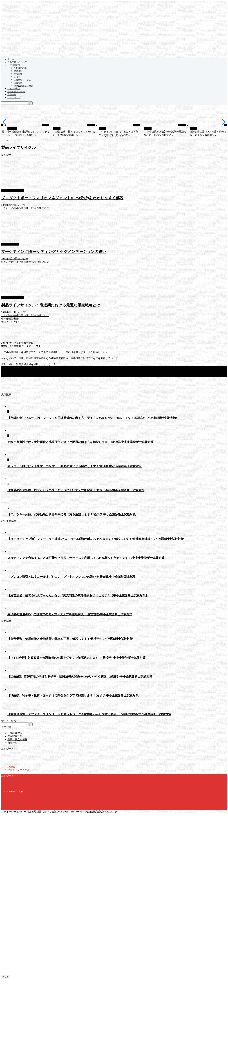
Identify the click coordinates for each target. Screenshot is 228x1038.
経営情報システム (22, 80)
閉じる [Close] (5, 976)
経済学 (17, 77)
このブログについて (17, 62)
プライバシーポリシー (13, 811)
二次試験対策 (13, 88)
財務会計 (18, 71)
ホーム (10, 59)
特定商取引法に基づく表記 (41, 811)
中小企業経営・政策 (23, 86)
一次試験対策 (13, 65)
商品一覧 (11, 94)
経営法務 (18, 83)
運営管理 (18, 74)
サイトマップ (13, 97)
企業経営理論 (20, 68)
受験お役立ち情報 (16, 91)
